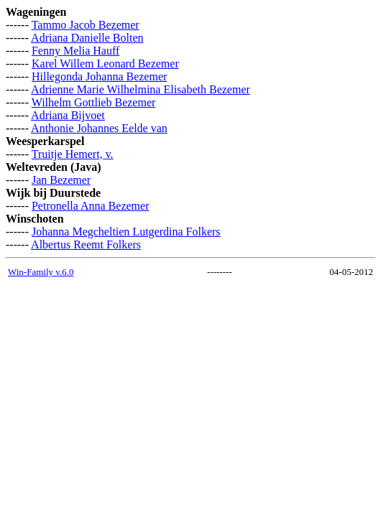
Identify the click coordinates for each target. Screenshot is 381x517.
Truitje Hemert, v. (73, 154)
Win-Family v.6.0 (40, 271)
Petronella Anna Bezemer (91, 206)
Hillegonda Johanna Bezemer (99, 76)
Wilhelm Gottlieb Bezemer (94, 102)
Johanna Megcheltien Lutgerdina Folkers (126, 231)
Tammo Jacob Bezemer (85, 25)
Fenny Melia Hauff (75, 51)
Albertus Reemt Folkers (86, 244)
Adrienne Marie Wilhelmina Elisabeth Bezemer (140, 89)
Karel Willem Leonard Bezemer (105, 63)
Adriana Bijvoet (68, 115)
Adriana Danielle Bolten (87, 38)
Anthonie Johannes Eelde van (99, 128)
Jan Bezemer (61, 180)
